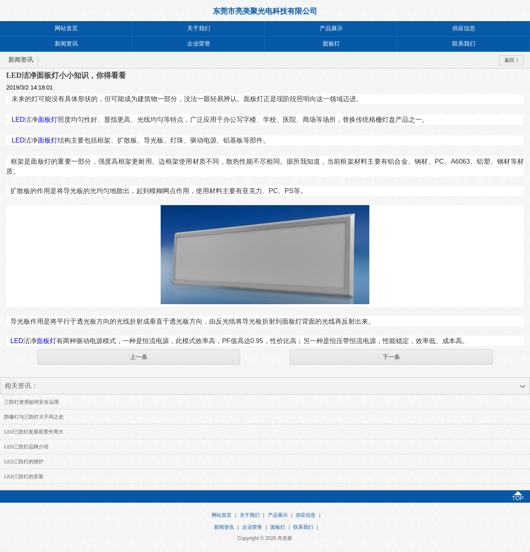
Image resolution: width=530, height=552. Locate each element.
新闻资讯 (66, 44)
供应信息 (463, 28)
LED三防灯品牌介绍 (26, 447)
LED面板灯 (35, 119)
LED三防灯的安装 (23, 476)
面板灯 (331, 44)
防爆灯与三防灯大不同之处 (34, 417)
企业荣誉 (198, 44)
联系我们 (463, 44)
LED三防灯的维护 (23, 462)
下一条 (391, 356)
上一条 (138, 356)
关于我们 (198, 28)
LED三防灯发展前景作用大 (33, 432)
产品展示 (331, 28)
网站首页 (66, 28)
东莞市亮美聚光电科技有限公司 (265, 11)
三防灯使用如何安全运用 (31, 402)
